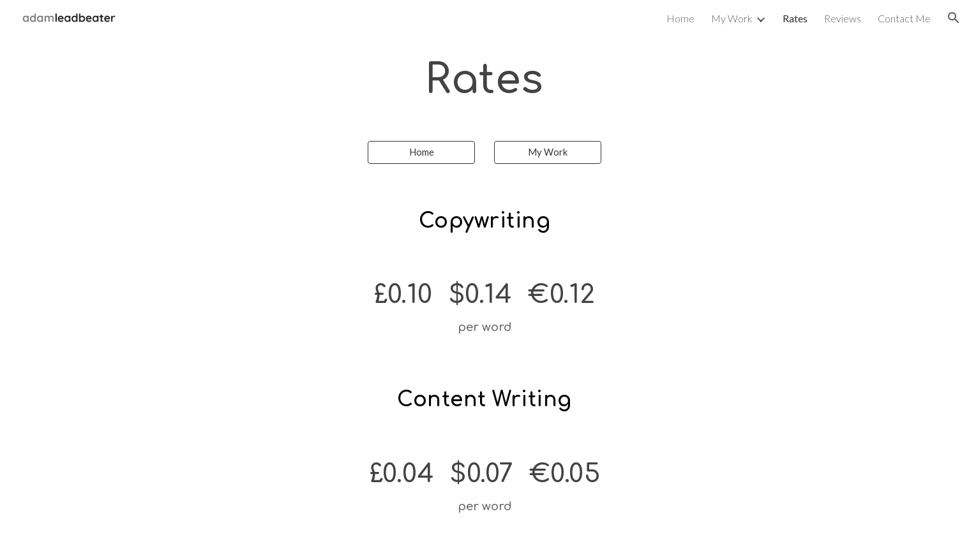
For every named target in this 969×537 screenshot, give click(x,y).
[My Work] (548, 152)
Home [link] (680, 18)
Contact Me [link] (904, 18)
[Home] (421, 152)
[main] (484, 80)
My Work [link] (732, 18)
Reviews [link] (842, 18)
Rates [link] (795, 18)
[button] (953, 18)
